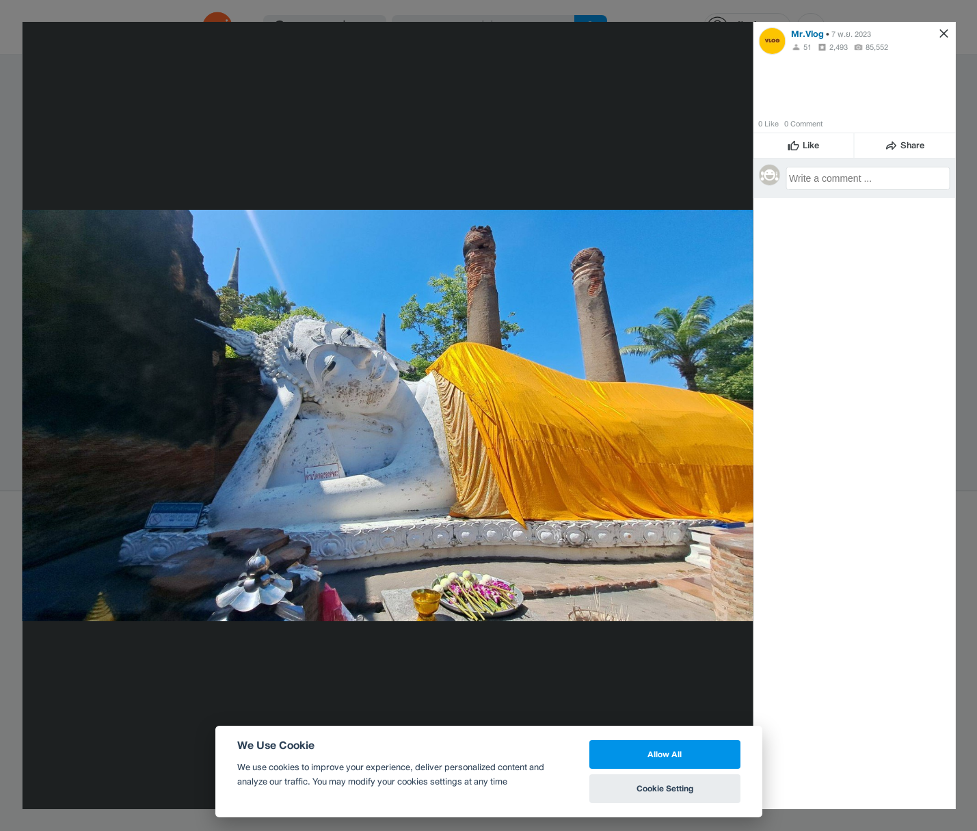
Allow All (664, 754)
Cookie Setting (665, 788)
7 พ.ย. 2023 (851, 34)
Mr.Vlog (807, 34)
